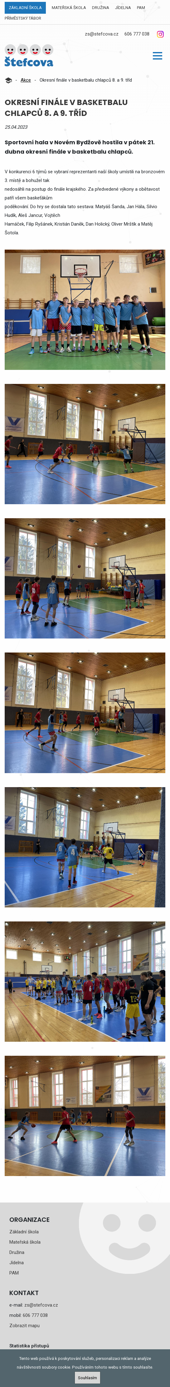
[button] (157, 56)
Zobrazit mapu (24, 1325)
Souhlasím (87, 1377)
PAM (141, 7)
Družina (100, 7)
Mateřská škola (69, 7)
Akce (26, 80)
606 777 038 (136, 34)
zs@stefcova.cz (102, 34)
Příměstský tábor (23, 18)
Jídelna (123, 7)
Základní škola (25, 7)
